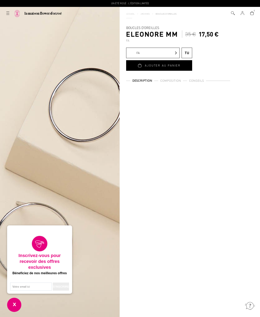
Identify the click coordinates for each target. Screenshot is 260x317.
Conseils (196, 80)
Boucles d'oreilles (166, 14)
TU (187, 53)
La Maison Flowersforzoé (43, 13)
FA (134, 53)
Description (142, 80)
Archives (145, 14)
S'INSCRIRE (61, 286)
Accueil (130, 14)
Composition (170, 80)
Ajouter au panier (163, 65)
